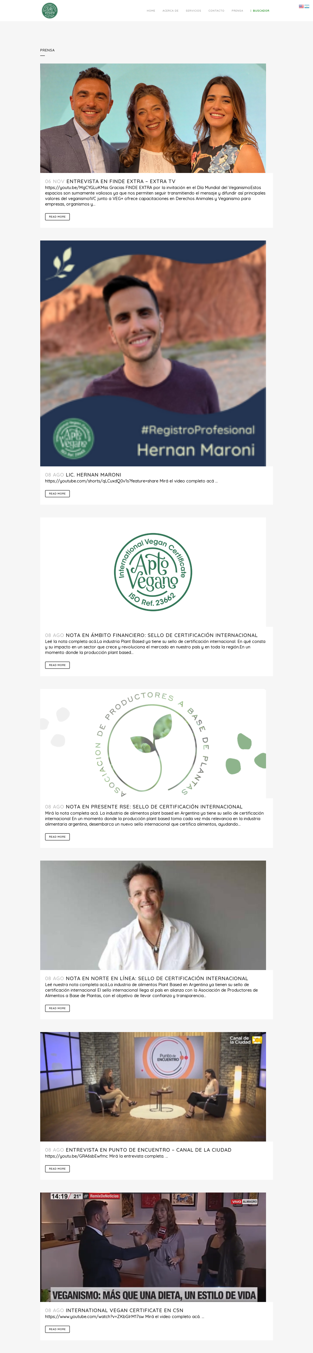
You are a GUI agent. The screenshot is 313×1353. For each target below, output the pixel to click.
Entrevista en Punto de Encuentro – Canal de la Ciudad (149, 1150)
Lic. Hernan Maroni (93, 474)
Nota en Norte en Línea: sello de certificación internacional (157, 978)
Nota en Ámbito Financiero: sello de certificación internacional (162, 635)
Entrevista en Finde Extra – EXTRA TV (121, 181)
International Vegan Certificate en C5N (124, 1310)
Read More (57, 216)
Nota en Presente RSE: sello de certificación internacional (154, 806)
